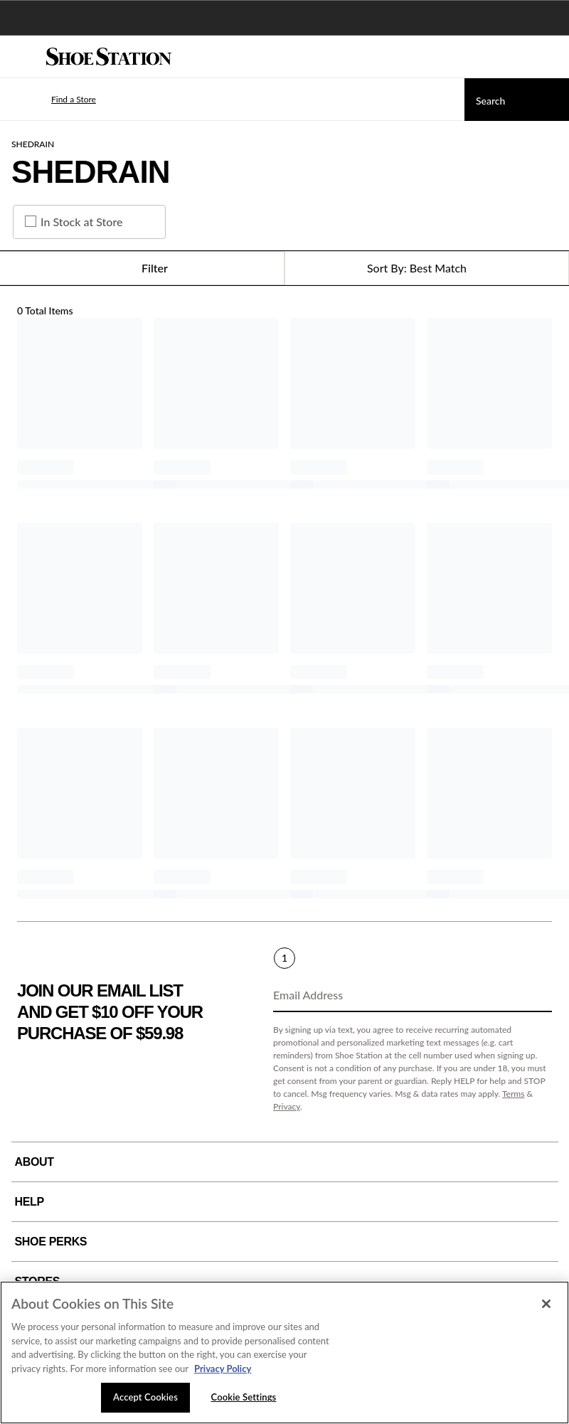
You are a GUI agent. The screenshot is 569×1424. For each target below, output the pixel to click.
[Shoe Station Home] (108, 57)
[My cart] (550, 56)
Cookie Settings (244, 1397)
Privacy (286, 1106)
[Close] (546, 1303)
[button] (52, 99)
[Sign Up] (536, 995)
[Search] (516, 99)
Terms (513, 1093)
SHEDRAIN (32, 144)
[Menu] (21, 57)
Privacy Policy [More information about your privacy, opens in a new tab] (222, 1368)
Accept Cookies (145, 1397)
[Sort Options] (426, 268)
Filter (142, 268)
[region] (284, 1352)
